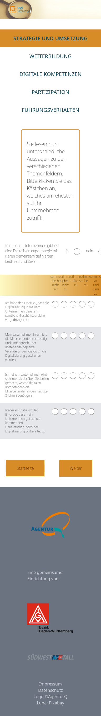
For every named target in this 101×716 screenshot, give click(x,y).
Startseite (25, 468)
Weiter (76, 468)
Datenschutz (50, 690)
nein (89, 250)
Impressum (50, 684)
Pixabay (56, 703)
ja (67, 250)
